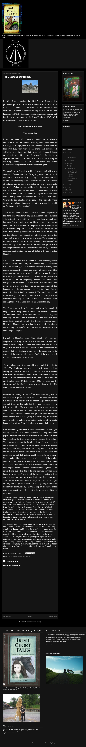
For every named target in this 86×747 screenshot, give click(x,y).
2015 (67, 152)
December (70, 158)
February (70, 168)
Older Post (53, 617)
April (68, 166)
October (69, 160)
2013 (67, 184)
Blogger (54, 743)
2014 (67, 155)
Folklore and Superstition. (15, 556)
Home (30, 617)
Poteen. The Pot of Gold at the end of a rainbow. (72, 173)
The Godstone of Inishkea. (72, 179)
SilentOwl (77, 203)
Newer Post (7, 617)
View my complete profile (71, 225)
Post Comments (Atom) (34, 622)
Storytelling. (26, 556)
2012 (67, 187)
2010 (67, 193)
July (68, 163)
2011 (67, 190)
